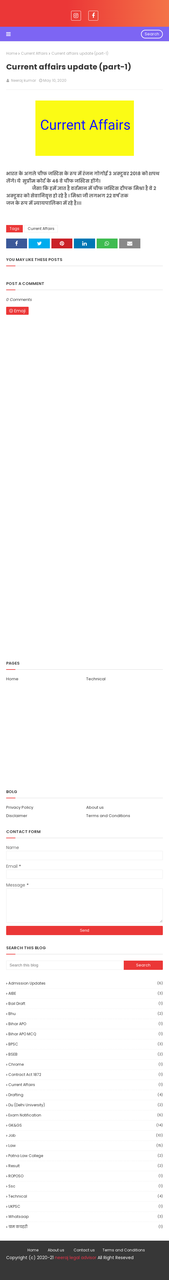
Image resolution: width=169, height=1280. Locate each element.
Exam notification (85, 1115)
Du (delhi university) (85, 1105)
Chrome (85, 1064)
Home (11, 53)
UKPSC (85, 1206)
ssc (85, 1186)
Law (85, 1145)
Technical (96, 679)
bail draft (85, 1003)
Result (85, 1165)
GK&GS (85, 1125)
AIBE (85, 993)
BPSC (85, 1044)
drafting (85, 1094)
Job (85, 1135)
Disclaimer (16, 816)
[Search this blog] (65, 965)
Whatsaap (85, 1216)
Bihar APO (85, 1023)
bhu (85, 1013)
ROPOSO (85, 1176)
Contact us (84, 1250)
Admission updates (85, 983)
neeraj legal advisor (75, 1257)
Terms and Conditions (108, 816)
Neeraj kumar (23, 80)
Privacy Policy (19, 807)
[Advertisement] (84, 511)
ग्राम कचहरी (85, 1226)
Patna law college (85, 1155)
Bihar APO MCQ (85, 1034)
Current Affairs (34, 53)
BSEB (85, 1054)
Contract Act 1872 (85, 1074)
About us (95, 807)
